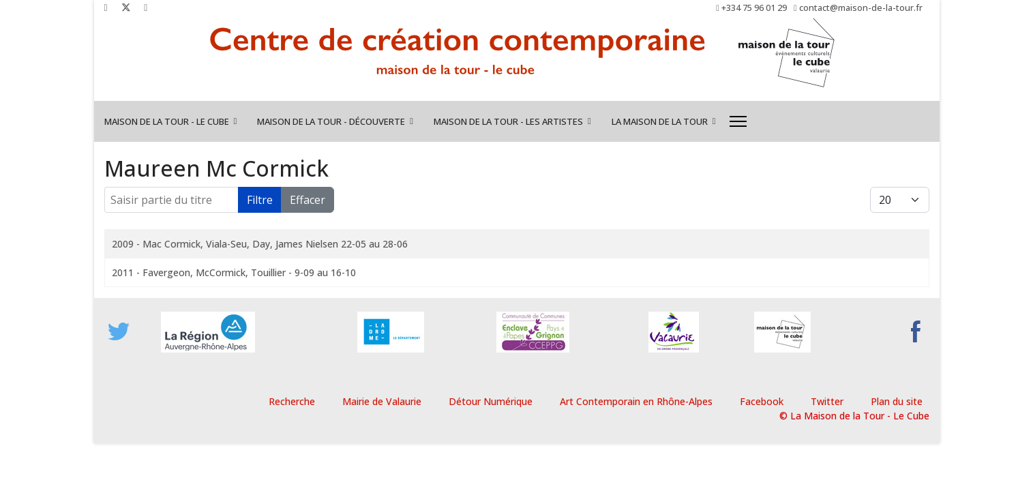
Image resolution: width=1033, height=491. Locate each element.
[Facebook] (106, 7)
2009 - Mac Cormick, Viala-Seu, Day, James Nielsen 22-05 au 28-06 (260, 243)
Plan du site (897, 401)
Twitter (827, 401)
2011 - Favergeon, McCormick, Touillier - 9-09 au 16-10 (234, 272)
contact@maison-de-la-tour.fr (861, 8)
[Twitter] (126, 7)
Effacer (307, 199)
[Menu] (738, 121)
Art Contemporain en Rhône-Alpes (636, 401)
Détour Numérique (491, 401)
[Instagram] (145, 7)
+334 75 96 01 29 (754, 8)
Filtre (260, 199)
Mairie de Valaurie (381, 401)
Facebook (761, 401)
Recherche (292, 401)
